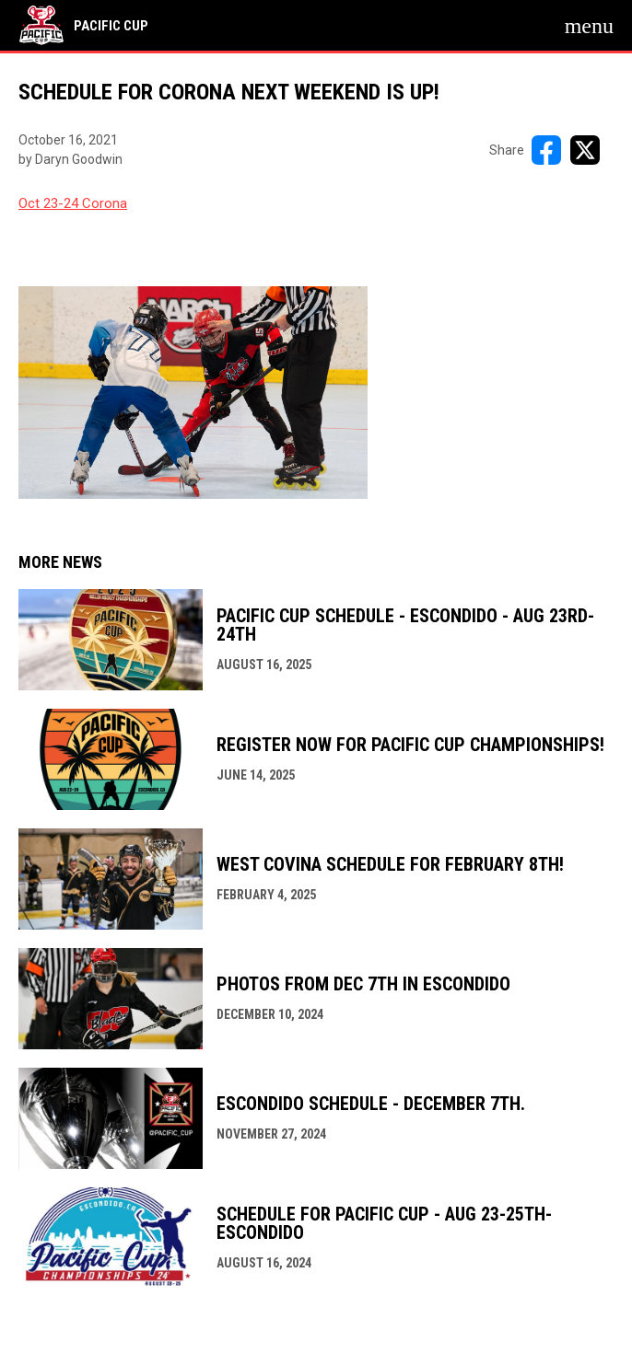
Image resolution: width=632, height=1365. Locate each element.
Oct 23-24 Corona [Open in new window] (72, 203)
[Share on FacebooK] (546, 150)
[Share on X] (585, 150)
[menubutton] (589, 26)
